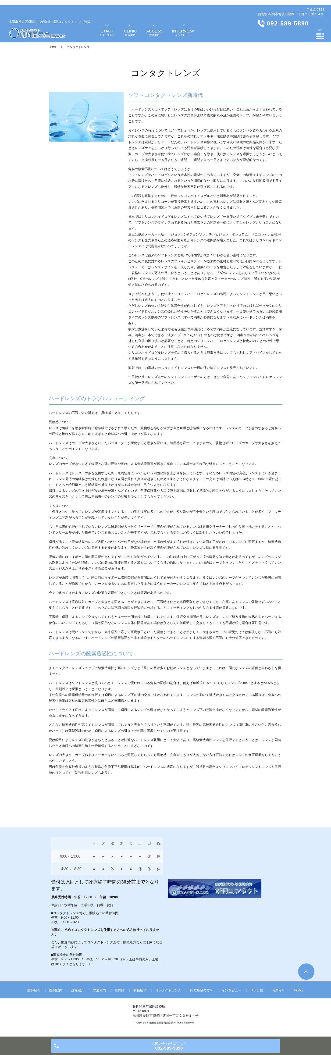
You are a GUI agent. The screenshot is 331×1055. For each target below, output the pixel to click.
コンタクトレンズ (168, 990)
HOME (53, 47)
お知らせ (278, 990)
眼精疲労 (139, 990)
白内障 (120, 990)
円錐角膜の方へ (201, 990)
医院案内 (55, 990)
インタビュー (231, 990)
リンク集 (256, 990)
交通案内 (99, 990)
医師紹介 (33, 990)
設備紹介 (77, 990)
